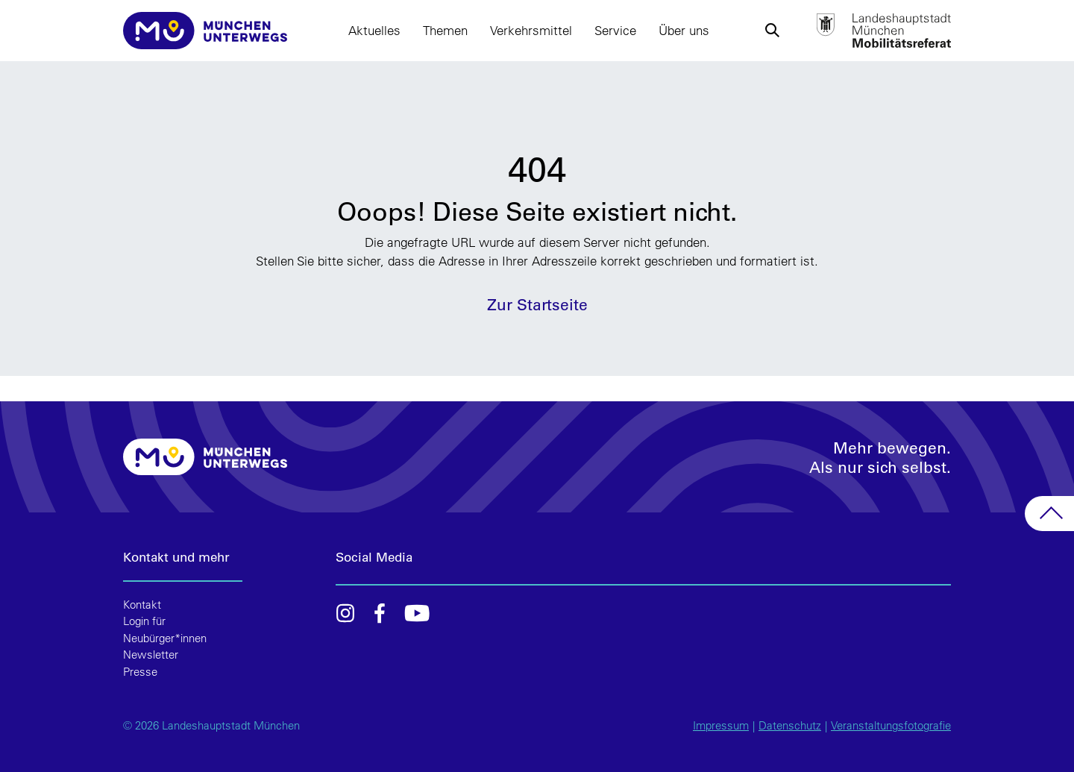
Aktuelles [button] (374, 30)
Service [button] (615, 30)
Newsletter (150, 654)
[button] (772, 30)
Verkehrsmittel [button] (531, 30)
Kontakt (142, 604)
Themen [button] (445, 30)
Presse (140, 672)
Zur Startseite (537, 304)
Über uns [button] (684, 30)
